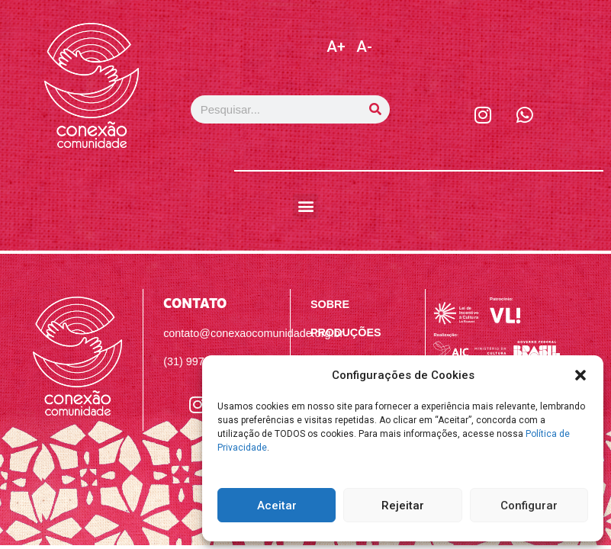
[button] (580, 375)
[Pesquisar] (376, 109)
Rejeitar (402, 505)
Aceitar (277, 505)
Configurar (529, 505)
